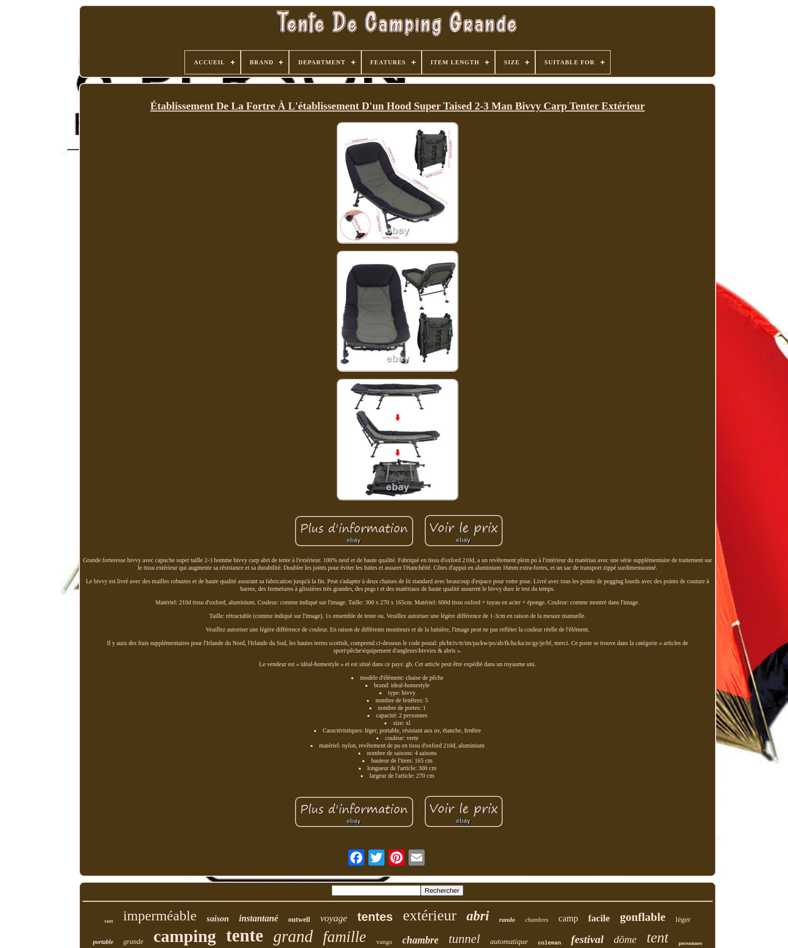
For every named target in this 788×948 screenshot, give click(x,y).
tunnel (464, 938)
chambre (420, 939)
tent (658, 937)
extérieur (430, 915)
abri (477, 915)
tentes (375, 916)
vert (109, 921)
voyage (333, 918)
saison (218, 918)
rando (507, 919)
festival (587, 939)
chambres (536, 919)
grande (133, 941)
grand (293, 936)
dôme (625, 939)
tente (244, 935)
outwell (299, 919)
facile (599, 918)
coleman (549, 943)
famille (344, 936)
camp (568, 918)
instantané (258, 918)
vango (384, 941)
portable (103, 941)
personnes (690, 943)
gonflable (643, 917)
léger (683, 919)
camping (184, 936)
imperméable (159, 915)
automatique (509, 941)
